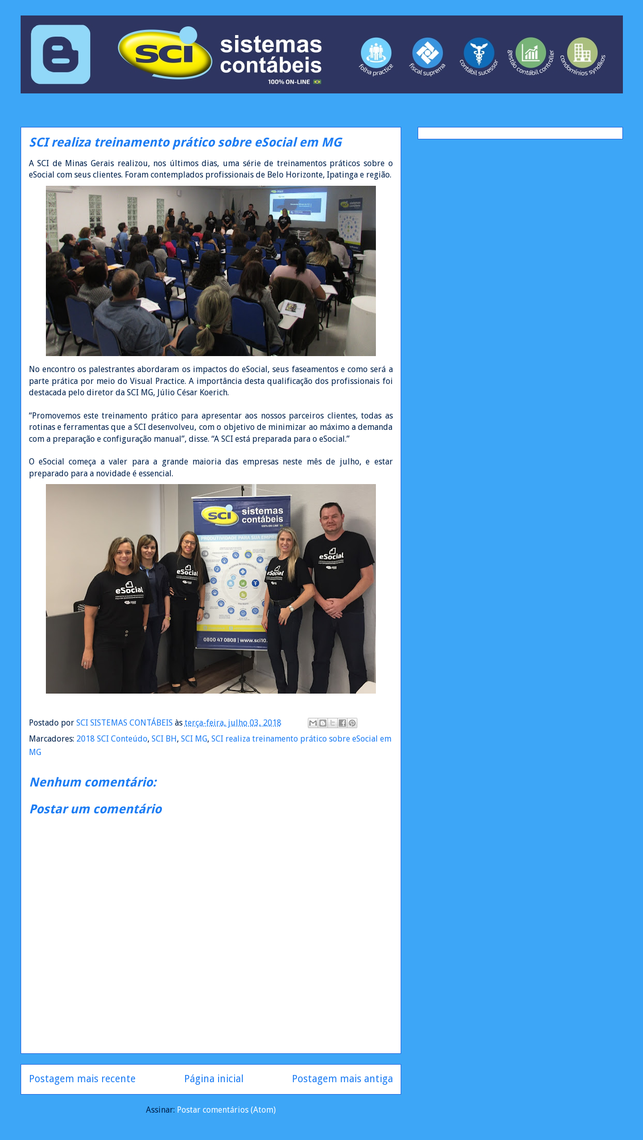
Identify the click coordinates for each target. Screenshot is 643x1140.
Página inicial (213, 1079)
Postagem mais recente (82, 1079)
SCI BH (164, 739)
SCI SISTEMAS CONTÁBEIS (125, 723)
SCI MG (194, 739)
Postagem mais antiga (342, 1079)
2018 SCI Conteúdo (111, 739)
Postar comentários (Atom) (226, 1110)
